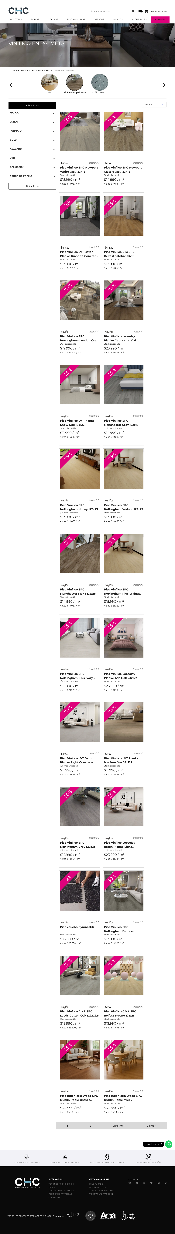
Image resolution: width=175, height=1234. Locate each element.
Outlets (160, 19)
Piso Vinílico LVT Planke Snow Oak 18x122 (77, 422)
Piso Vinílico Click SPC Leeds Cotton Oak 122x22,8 (79, 1013)
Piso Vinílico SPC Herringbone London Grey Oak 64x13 (79, 338)
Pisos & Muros (76, 19)
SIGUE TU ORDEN (96, 1184)
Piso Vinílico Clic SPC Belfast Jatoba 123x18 (119, 254)
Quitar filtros (32, 186)
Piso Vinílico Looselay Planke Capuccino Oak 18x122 (120, 338)
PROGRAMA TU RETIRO (99, 1187)
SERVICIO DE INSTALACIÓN (101, 1191)
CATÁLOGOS (54, 1197)
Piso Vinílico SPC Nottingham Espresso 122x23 (119, 929)
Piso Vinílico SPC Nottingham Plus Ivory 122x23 (76, 676)
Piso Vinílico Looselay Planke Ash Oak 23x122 (120, 676)
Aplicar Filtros (32, 105)
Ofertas (99, 19)
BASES (52, 1187)
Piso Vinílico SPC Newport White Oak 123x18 (79, 169)
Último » (151, 1126)
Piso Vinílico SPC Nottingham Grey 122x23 (77, 844)
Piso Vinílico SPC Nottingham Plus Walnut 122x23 (122, 592)
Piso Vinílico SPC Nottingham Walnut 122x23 (123, 507)
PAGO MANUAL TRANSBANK (101, 1194)
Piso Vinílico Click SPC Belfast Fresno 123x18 (120, 1013)
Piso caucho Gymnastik (77, 927)
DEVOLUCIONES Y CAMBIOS (61, 1191)
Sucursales (139, 19)
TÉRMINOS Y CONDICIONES (61, 1184)
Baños (35, 19)
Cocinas (53, 19)
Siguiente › (119, 1126)
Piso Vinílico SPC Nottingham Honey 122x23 (79, 507)
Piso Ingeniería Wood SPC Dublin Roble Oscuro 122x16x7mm (79, 1098)
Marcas (118, 19)
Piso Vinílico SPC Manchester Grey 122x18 (121, 422)
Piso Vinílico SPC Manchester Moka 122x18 (78, 591)
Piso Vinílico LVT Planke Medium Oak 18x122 (121, 760)
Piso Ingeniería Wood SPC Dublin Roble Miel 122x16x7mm (123, 1098)
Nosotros (16, 19)
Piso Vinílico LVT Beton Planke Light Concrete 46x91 (76, 760)
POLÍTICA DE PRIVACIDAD (60, 1194)
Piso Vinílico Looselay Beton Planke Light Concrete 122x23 (119, 845)
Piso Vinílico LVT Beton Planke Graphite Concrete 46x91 (79, 254)
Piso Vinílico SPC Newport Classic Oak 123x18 (123, 169)
